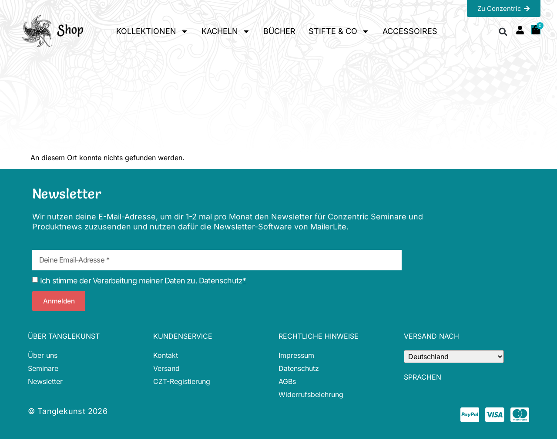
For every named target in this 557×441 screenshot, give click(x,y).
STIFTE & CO (339, 31)
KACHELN (225, 31)
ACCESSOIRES (410, 31)
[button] (503, 31)
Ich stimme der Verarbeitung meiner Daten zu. (143, 280)
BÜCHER (279, 31)
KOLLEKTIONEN (152, 31)
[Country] (454, 356)
